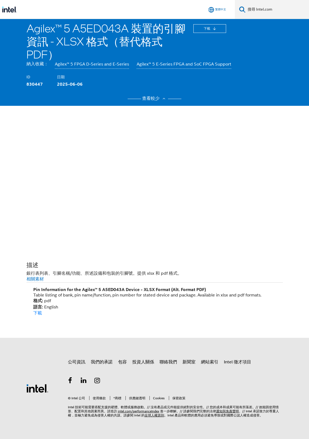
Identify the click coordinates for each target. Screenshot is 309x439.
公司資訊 (76, 362)
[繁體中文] (217, 9)
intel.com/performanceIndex (138, 411)
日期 (61, 77)
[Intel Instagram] (97, 381)
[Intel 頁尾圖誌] (37, 388)
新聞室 (189, 362)
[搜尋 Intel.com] (277, 9)
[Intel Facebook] (70, 381)
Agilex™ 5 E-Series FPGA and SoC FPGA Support (184, 64)
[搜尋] (242, 9)
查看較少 (154, 98)
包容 (122, 362)
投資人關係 (143, 362)
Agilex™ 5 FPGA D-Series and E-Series (92, 64)
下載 (207, 28)
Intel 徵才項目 (237, 362)
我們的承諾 (102, 362)
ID (28, 77)
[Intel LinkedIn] (83, 381)
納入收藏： (37, 64)
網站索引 (209, 362)
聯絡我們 (168, 362)
